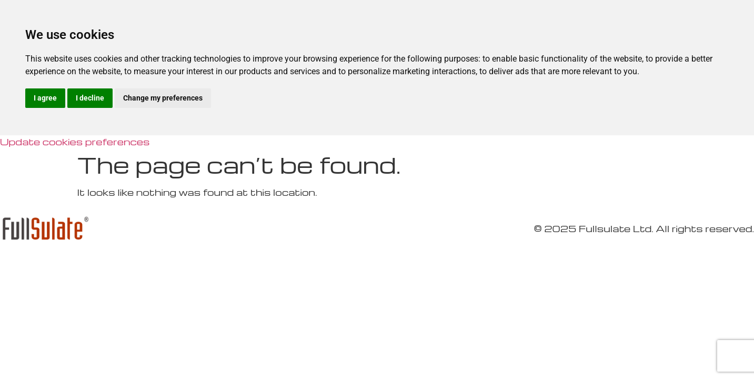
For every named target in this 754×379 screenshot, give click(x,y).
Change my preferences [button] (163, 98)
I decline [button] (90, 98)
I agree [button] (45, 98)
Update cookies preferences (74, 141)
